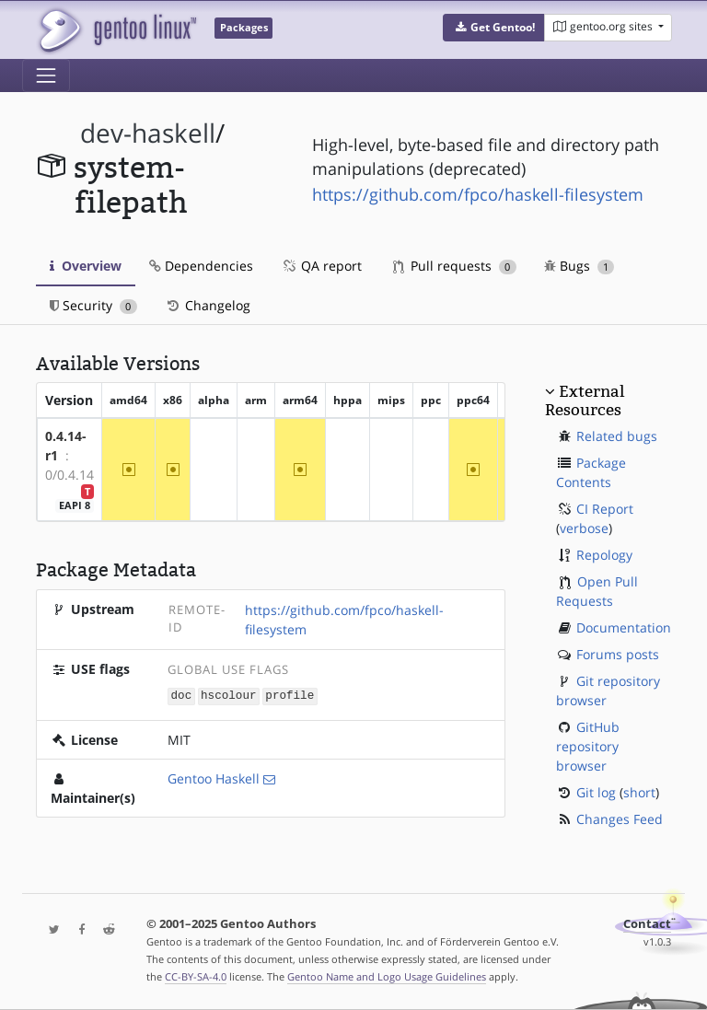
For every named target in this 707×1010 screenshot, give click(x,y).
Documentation (623, 627)
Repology (604, 554)
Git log (596, 792)
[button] (494, 27)
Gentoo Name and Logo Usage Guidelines (386, 976)
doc (181, 694)
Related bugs (616, 436)
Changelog (207, 305)
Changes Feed (619, 819)
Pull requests (454, 265)
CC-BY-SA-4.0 (195, 976)
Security (93, 305)
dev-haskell (147, 133)
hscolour (228, 694)
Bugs (579, 265)
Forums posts (617, 654)
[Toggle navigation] (46, 75)
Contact (647, 924)
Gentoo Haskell (214, 777)
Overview (86, 265)
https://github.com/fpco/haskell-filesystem (477, 194)
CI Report (604, 508)
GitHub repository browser (588, 746)
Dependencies (201, 265)
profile (289, 694)
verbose (584, 528)
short (639, 792)
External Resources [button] (584, 400)
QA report (321, 265)
